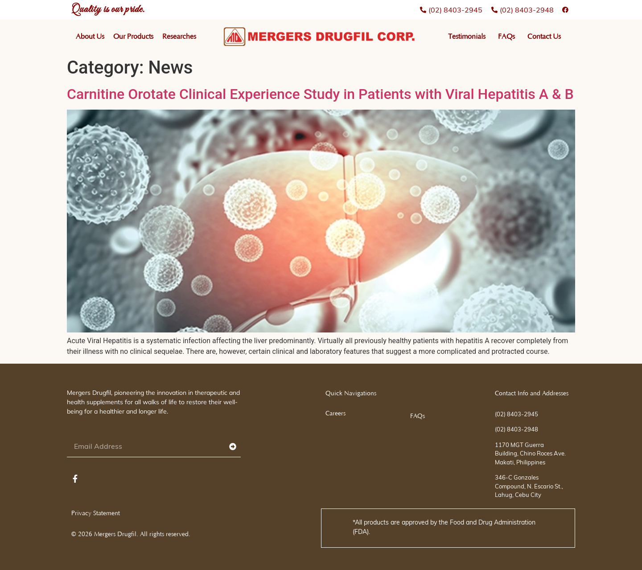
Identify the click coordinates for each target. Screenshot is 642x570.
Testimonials (467, 37)
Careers (335, 413)
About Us (90, 37)
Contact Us (544, 37)
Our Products (133, 37)
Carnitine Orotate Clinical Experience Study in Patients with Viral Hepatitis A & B (320, 94)
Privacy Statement (95, 513)
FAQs (506, 37)
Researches (179, 37)
